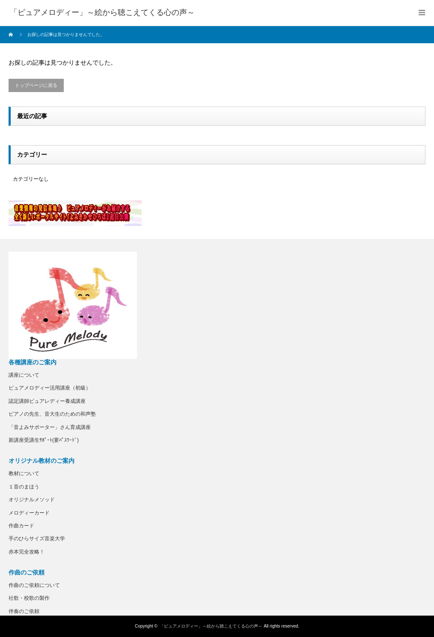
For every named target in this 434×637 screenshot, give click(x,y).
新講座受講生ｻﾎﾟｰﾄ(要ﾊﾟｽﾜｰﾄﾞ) (44, 440)
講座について (24, 375)
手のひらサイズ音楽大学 (37, 539)
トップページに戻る (36, 85)
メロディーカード (29, 513)
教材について (24, 473)
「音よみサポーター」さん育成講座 (50, 427)
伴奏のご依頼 (24, 611)
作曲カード (21, 526)
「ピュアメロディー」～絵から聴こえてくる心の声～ (211, 626)
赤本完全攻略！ (27, 552)
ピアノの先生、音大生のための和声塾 (52, 414)
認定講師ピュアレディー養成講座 (47, 401)
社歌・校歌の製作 (29, 598)
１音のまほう (24, 487)
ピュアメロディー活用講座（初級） (50, 388)
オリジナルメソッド (32, 500)
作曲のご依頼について (34, 585)
